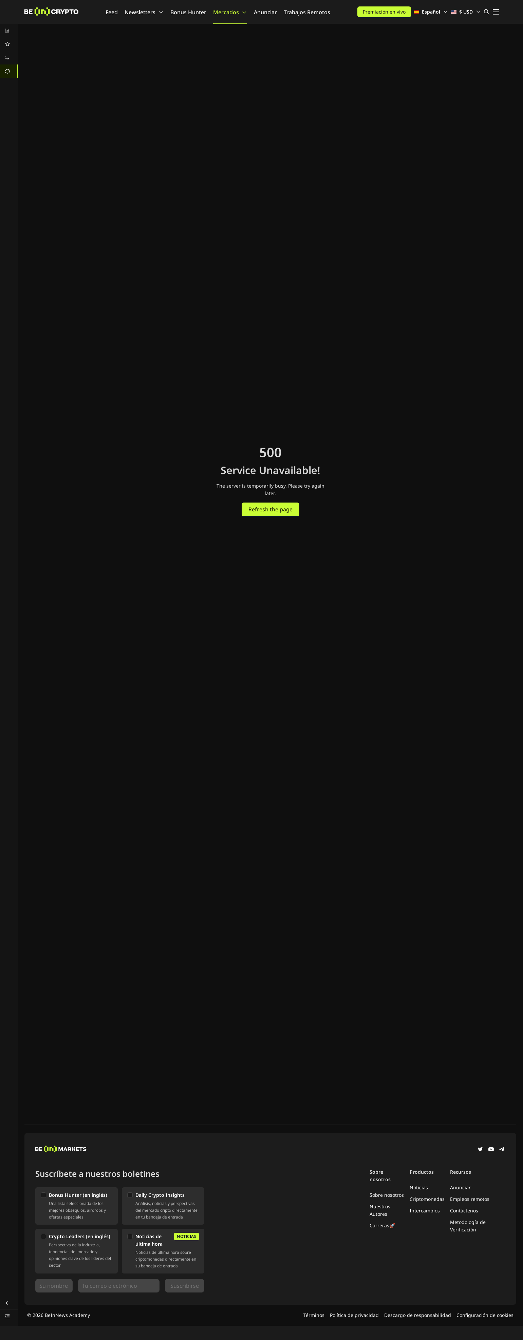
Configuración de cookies (484, 1315)
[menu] (9, 51)
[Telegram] (502, 1150)
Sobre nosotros (387, 1195)
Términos (313, 1315)
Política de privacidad (354, 1315)
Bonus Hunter (188, 12)
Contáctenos (464, 1210)
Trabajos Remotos (307, 12)
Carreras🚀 (382, 1225)
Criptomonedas (427, 1199)
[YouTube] (491, 1150)
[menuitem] (9, 30)
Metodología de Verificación (468, 1226)
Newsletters (144, 12)
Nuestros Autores (380, 1210)
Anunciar (265, 12)
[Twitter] (480, 1150)
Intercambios (425, 1210)
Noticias (419, 1187)
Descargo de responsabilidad (417, 1315)
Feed (112, 12)
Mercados (230, 12)
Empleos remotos (469, 1199)
